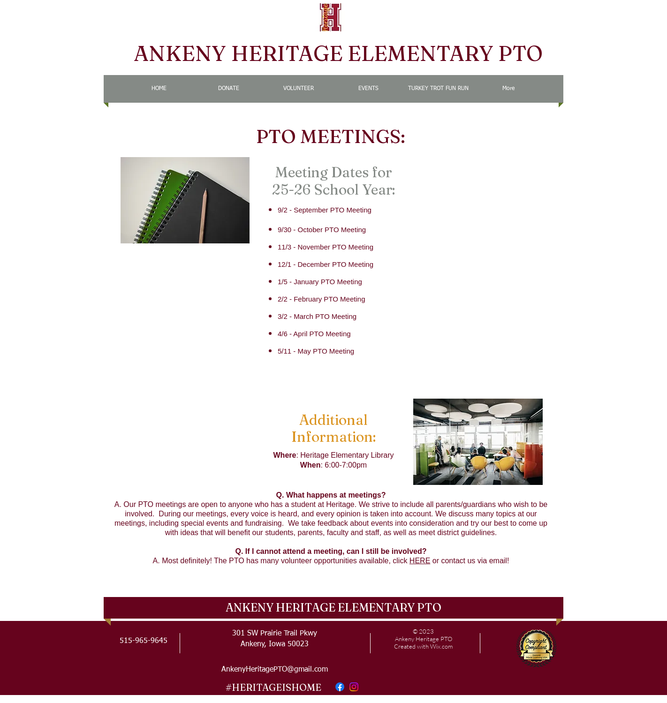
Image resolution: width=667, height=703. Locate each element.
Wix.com (441, 646)
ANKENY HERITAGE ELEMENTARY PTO (338, 53)
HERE (419, 561)
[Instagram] (354, 687)
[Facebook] (340, 687)
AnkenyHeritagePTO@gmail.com (274, 669)
